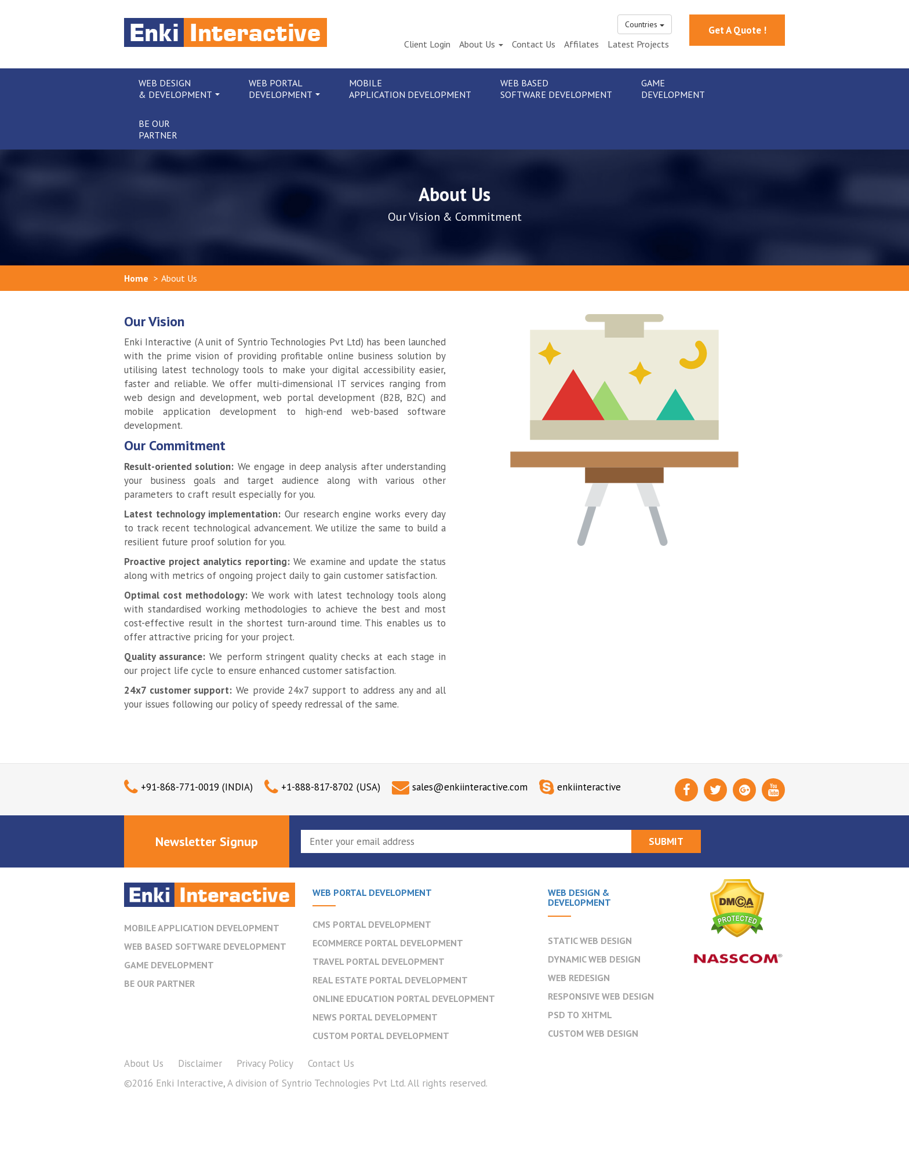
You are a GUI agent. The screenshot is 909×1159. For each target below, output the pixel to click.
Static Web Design (590, 940)
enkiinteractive (589, 787)
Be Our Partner (158, 129)
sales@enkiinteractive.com (470, 787)
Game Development (673, 88)
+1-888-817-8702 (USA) (330, 787)
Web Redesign (579, 977)
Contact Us (533, 44)
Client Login (427, 44)
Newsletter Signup (206, 841)
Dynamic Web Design (594, 959)
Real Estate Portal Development (390, 980)
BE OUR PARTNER (159, 983)
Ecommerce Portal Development (387, 943)
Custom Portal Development (380, 1035)
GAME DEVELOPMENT (169, 965)
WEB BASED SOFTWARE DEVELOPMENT (205, 946)
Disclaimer (200, 1063)
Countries (644, 24)
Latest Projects (638, 44)
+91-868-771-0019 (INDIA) (197, 787)
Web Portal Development (284, 88)
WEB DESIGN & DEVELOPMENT (579, 898)
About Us (481, 44)
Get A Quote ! (737, 30)
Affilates (581, 44)
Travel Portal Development (378, 961)
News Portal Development (375, 1017)
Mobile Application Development (410, 88)
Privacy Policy (265, 1063)
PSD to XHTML (580, 1014)
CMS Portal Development (371, 924)
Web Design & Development (179, 88)
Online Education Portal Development (403, 998)
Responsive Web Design (601, 996)
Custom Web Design (593, 1033)
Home (136, 278)
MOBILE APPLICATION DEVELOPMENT (201, 928)
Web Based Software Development (556, 88)
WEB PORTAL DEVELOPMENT (372, 892)
